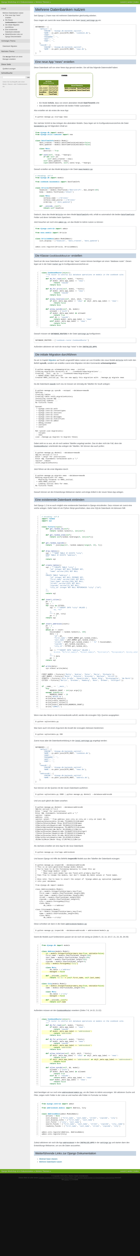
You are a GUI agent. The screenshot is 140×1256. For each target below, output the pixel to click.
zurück (123, 2)
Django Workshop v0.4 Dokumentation (17, 2)
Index (136, 2)
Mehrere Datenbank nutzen (50, 1160)
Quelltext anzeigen (9, 68)
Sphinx (66, 1178)
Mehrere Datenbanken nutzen (13, 13)
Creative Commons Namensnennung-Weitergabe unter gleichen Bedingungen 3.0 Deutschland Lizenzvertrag (76, 1176)
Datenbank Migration (10, 46)
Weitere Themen (42, 2)
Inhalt (3, 9)
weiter (129, 2)
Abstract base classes (48, 1157)
